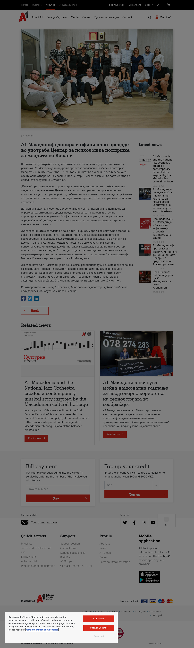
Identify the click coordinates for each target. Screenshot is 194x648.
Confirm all (98, 618)
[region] (61, 627)
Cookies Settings (99, 628)
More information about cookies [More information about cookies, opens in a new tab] (42, 630)
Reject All (99, 636)
